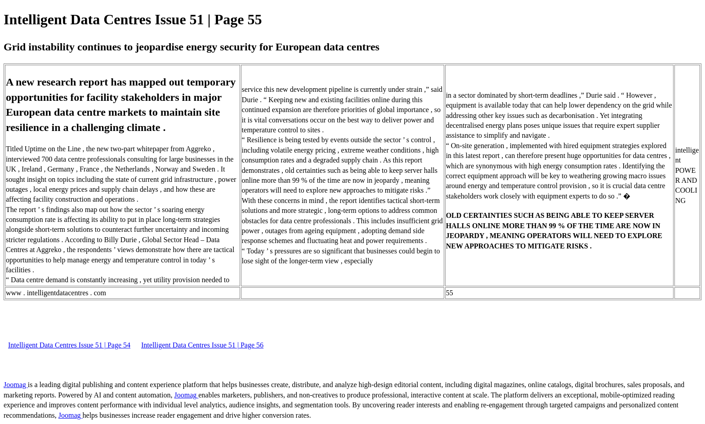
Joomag (16, 384)
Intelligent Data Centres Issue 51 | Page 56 (202, 345)
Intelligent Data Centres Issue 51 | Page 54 (69, 345)
